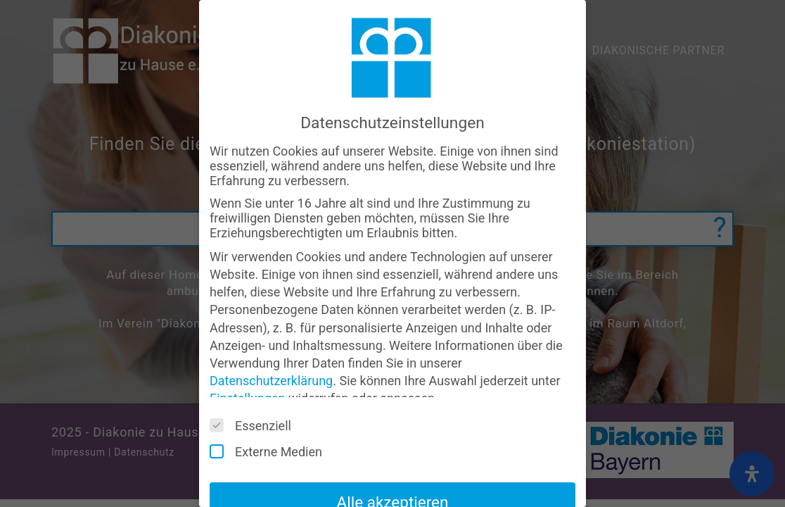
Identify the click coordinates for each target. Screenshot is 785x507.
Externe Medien (271, 451)
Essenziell (255, 425)
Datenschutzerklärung (271, 380)
